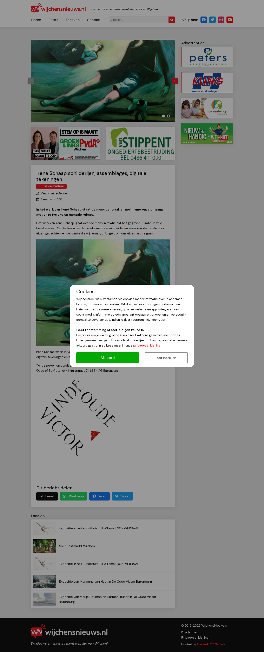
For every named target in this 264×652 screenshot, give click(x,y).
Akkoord (107, 357)
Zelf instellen (166, 358)
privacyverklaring (146, 345)
